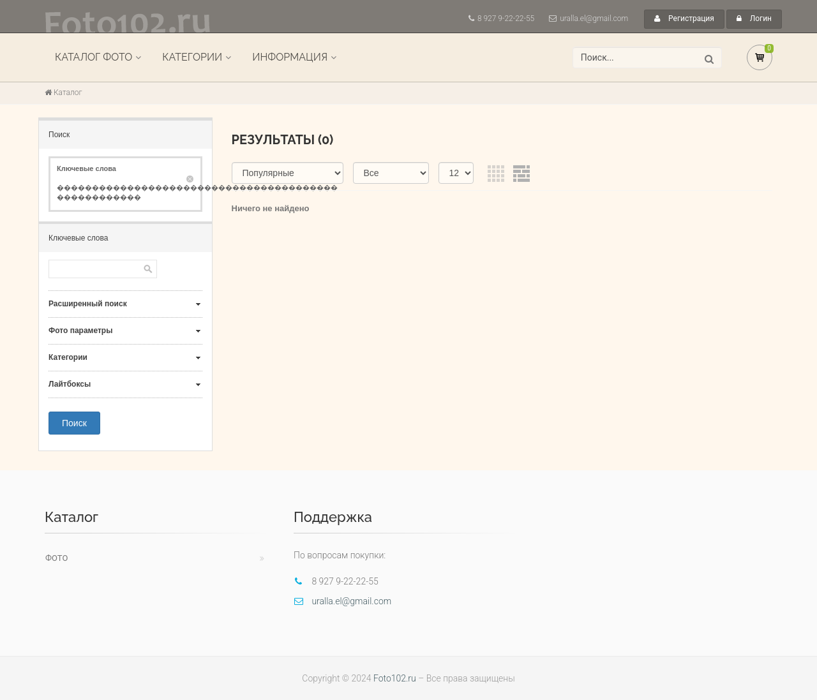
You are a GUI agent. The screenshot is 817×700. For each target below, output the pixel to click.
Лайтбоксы (70, 384)
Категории (192, 57)
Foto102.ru (394, 678)
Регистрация (684, 18)
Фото (56, 558)
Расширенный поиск (88, 303)
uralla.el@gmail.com (594, 18)
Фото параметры (80, 330)
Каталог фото (93, 57)
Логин (754, 18)
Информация (289, 57)
